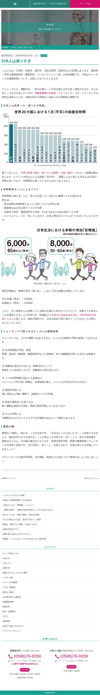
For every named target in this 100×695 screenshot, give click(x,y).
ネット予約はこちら (11, 553)
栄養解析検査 (8, 602)
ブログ (44, 56)
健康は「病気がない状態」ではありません (20, 524)
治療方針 (6, 568)
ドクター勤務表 (9, 587)
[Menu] (15, 4)
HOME (5, 47)
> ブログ (12, 47)
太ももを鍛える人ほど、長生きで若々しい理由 (22, 519)
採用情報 (6, 621)
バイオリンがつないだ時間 (13, 495)
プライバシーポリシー (12, 631)
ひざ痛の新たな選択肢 (12, 597)
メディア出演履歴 (10, 582)
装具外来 (6, 607)
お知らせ (6, 558)
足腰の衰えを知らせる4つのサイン (17, 534)
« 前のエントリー (8, 478)
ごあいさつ (7, 563)
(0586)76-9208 (71, 656)
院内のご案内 (8, 592)
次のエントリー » (91, 478)
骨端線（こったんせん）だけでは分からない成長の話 (24, 539)
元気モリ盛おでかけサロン (13, 626)
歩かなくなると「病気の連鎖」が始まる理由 (21, 515)
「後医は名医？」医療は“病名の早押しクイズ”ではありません (28, 510)
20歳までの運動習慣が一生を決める (17, 500)
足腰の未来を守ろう (11, 529)
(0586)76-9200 (24, 656)
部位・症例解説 (9, 611)
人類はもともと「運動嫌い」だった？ (18, 505)
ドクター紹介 (8, 577)
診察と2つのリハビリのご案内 (15, 573)
